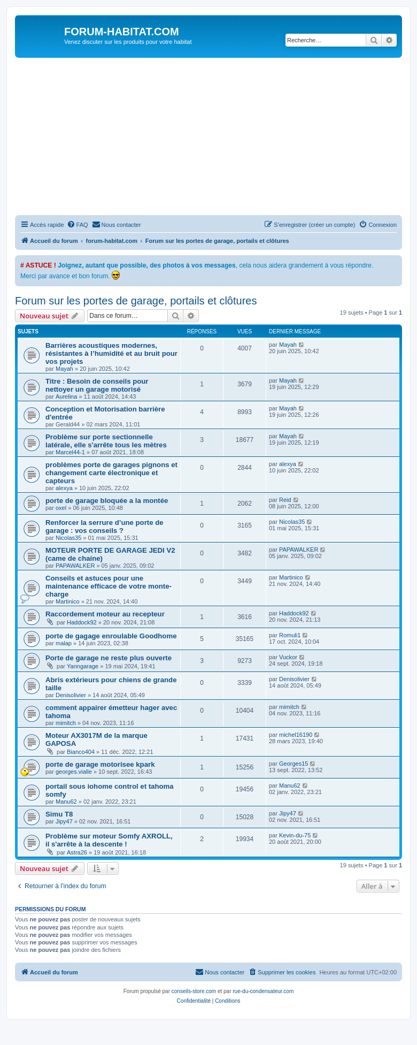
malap (64, 643)
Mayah (64, 368)
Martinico (68, 601)
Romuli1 (289, 635)
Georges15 (293, 763)
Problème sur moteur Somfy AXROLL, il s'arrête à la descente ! (109, 840)
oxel (61, 508)
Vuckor (288, 657)
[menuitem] (77, 224)
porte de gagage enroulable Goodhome (110, 636)
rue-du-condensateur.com (263, 991)
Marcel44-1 (70, 452)
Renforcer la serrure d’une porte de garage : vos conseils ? (104, 526)
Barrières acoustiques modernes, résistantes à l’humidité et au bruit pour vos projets (111, 353)
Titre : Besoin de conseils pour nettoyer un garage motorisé (96, 385)
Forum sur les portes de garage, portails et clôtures (136, 301)
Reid (285, 500)
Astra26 (77, 852)
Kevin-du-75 (295, 835)
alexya (64, 488)
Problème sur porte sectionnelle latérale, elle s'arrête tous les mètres (106, 441)
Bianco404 (81, 752)
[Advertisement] (216, 138)
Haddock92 (82, 622)
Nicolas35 (68, 538)
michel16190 (295, 734)
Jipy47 (64, 821)
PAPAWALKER (75, 565)
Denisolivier (71, 695)
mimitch (66, 723)
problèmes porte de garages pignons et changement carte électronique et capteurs (111, 473)
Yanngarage (82, 666)
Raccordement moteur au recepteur (105, 614)
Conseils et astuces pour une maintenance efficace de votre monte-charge (108, 586)
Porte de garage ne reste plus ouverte (108, 658)
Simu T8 (59, 814)
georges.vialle (74, 771)
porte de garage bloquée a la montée (106, 501)
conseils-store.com (194, 991)
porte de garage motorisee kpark (100, 764)
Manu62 (66, 801)
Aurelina (66, 396)
